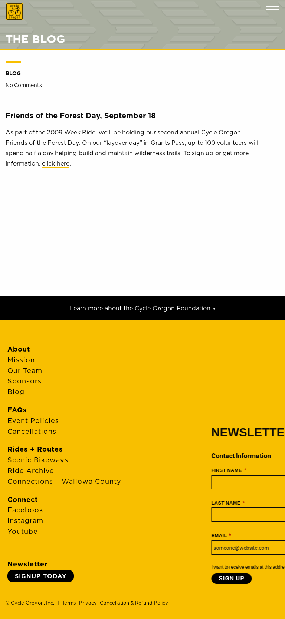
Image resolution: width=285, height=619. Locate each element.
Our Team (24, 370)
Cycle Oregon (14, 11)
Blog (13, 73)
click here (55, 163)
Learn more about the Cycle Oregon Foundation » (143, 308)
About (18, 349)
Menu (272, 10)
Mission (21, 360)
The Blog (35, 39)
